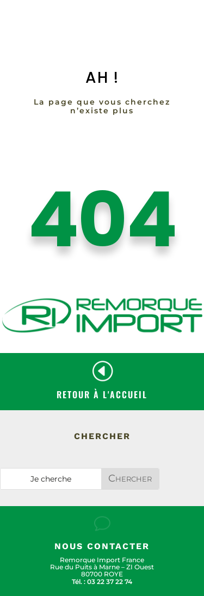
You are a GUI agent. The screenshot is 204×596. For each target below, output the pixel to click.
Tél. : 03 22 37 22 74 (102, 581)
